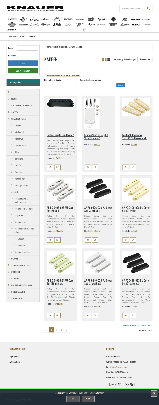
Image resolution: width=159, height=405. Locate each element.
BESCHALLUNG (18, 292)
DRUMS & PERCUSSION (21, 285)
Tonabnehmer (20, 222)
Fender (97, 144)
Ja (73, 398)
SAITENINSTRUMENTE (21, 105)
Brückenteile (19, 132)
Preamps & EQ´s (21, 185)
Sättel (16, 192)
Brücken (17, 125)
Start (72, 47)
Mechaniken (19, 179)
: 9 (145, 59)
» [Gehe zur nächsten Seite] (66, 329)
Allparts (59, 231)
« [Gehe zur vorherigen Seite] (46, 329)
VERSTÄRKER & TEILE (21, 265)
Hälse (16, 152)
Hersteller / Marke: (53, 80)
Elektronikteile (20, 145)
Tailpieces (18, 215)
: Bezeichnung (125, 59)
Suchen (120, 85)
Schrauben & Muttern (23, 209)
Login (10, 48)
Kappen (21, 239)
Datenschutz (14, 362)
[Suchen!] (148, 8)
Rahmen (21, 245)
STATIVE (15, 278)
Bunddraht (18, 139)
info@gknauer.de (119, 367)
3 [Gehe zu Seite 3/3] (61, 329)
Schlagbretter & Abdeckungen (21, 200)
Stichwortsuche (16, 36)
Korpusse (18, 172)
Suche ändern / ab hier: (91, 80)
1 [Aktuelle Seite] (51, 329)
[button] (50, 167)
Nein (88, 398)
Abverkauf (16, 298)
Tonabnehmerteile (22, 252)
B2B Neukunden (23, 71)
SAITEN (14, 112)
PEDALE (14, 258)
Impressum (14, 356)
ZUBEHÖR (15, 272)
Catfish (59, 158)
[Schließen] (154, 393)
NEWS (14, 99)
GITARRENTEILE (18, 119)
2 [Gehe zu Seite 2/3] (56, 329)
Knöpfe (17, 165)
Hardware (18, 159)
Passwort (11, 55)
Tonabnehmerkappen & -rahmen (62, 75)
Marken (32, 36)
